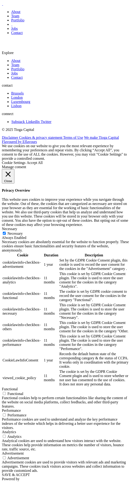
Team (15, 16)
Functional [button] (10, 389)
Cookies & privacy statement (41, 137)
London (17, 97)
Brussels (17, 93)
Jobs (14, 29)
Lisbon (16, 106)
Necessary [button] (9, 229)
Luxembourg (20, 102)
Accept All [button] (35, 163)
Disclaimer (10, 137)
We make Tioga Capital (101, 137)
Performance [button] (11, 410)
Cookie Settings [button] (14, 163)
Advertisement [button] (13, 453)
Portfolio (17, 20)
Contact (17, 33)
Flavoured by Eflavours (19, 142)
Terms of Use (73, 137)
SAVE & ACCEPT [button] (16, 475)
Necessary (15, 233)
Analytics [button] (9, 432)
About (15, 12)
